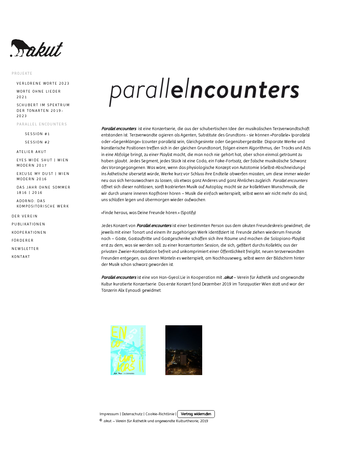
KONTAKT (21, 257)
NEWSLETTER (25, 249)
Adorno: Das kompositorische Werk (43, 204)
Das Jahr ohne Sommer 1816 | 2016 (44, 190)
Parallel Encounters (42, 124)
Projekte (22, 73)
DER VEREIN (25, 216)
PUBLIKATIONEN (28, 224)
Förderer (23, 240)
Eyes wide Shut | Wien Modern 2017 (43, 163)
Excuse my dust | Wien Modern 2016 (43, 177)
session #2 (37, 142)
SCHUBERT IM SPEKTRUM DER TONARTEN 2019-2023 (43, 110)
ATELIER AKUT (31, 152)
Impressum (109, 414)
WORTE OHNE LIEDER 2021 (39, 94)
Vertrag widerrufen (196, 414)
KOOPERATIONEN (29, 232)
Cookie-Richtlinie (159, 414)
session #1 (37, 134)
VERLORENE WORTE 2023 (43, 83)
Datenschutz (132, 414)
